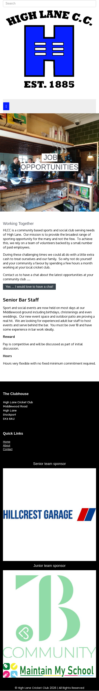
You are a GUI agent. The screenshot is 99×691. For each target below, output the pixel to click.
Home (6, 441)
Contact (7, 449)
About (6, 445)
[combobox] (49, 3)
